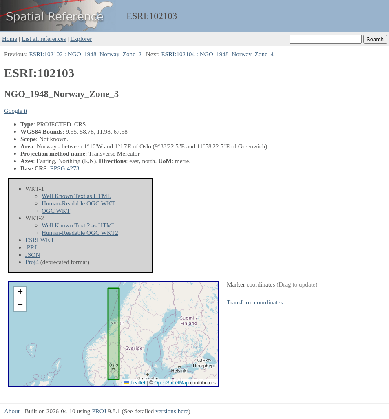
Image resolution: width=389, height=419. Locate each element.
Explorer (81, 38)
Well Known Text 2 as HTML (79, 225)
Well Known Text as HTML (76, 195)
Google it (15, 110)
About (12, 411)
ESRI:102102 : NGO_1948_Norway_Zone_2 (85, 54)
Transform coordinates (255, 302)
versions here (171, 411)
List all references (44, 38)
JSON (32, 254)
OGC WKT (56, 210)
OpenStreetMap (171, 383)
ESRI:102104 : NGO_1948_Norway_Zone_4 (217, 54)
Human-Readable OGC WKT (78, 203)
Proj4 (32, 261)
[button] (20, 293)
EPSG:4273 (65, 168)
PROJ (99, 411)
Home (9, 38)
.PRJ (31, 247)
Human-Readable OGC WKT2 (80, 232)
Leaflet (134, 383)
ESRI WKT (39, 239)
